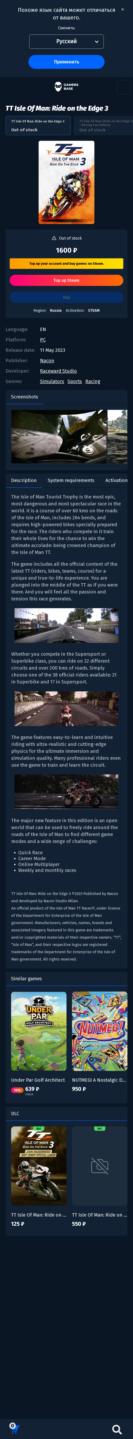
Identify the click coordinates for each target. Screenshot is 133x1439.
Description (24, 480)
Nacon (47, 360)
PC (43, 340)
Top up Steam (66, 280)
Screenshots (24, 397)
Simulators (52, 381)
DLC (15, 1113)
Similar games (26, 978)
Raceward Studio (58, 371)
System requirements (71, 480)
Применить (66, 62)
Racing (92, 381)
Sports (75, 381)
